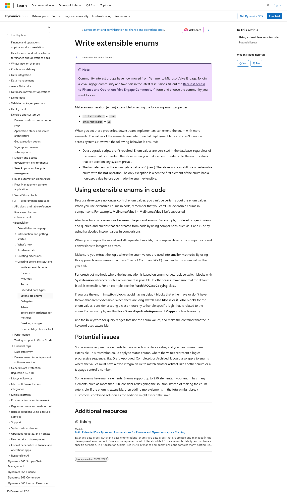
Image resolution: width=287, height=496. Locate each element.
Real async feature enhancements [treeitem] (25, 191)
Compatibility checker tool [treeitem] (37, 305)
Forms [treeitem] (24, 261)
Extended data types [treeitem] (33, 266)
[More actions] (208, 30)
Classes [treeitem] (25, 249)
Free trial (274, 16)
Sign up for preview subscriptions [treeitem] (26, 126)
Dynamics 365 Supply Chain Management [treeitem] (25, 440)
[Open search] (268, 5)
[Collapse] (49, 26)
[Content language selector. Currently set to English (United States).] (23, 490)
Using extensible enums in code (258, 37)
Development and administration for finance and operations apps (124, 29)
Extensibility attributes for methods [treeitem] (36, 291)
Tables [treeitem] (24, 284)
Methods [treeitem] (26, 255)
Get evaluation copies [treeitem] (27, 118)
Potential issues (248, 42)
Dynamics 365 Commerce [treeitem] (24, 454)
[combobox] (27, 35)
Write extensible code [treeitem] (34, 244)
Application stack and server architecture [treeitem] (31, 110)
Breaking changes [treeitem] (31, 300)
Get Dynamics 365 (251, 16)
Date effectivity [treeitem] (23, 328)
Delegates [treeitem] (27, 278)
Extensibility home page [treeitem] (32, 205)
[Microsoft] (7, 5)
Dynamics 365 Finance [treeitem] (22, 448)
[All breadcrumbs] (78, 30)
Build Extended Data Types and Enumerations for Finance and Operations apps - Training (130, 432)
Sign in (278, 5)
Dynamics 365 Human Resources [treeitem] (28, 460)
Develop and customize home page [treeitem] (32, 99)
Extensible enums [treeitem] (31, 272)
